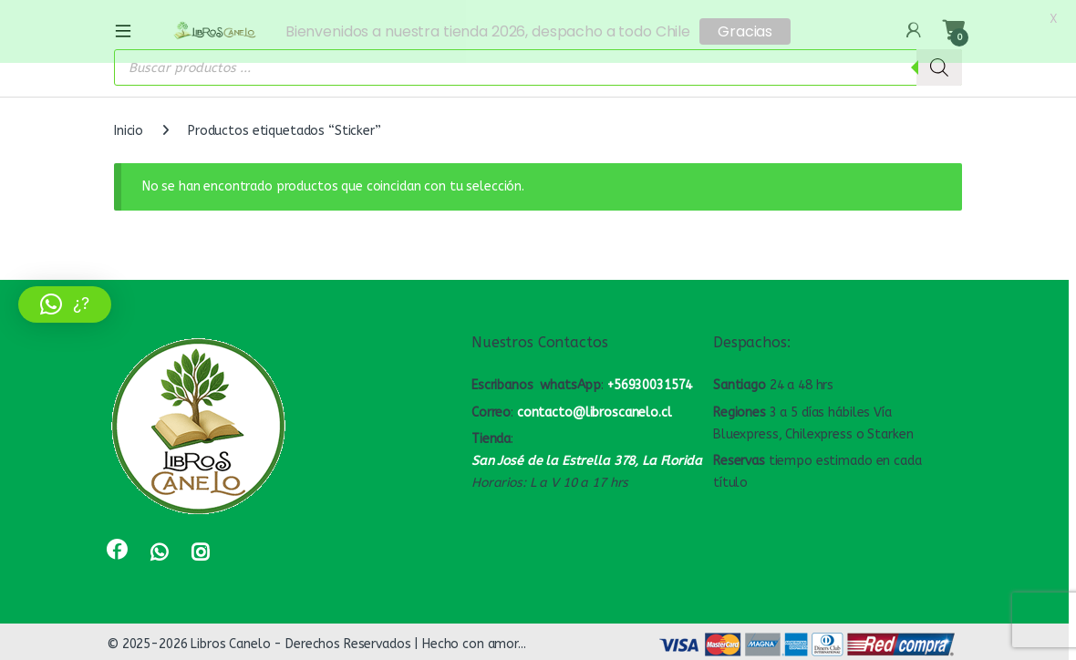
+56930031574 (649, 381)
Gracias (745, 31)
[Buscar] (939, 64)
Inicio (128, 127)
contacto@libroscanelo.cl (594, 408)
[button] (64, 304)
